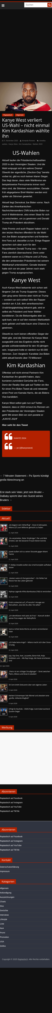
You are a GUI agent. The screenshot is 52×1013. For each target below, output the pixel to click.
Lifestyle (3, 919)
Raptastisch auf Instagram (11, 802)
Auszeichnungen (7, 897)
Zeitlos (3, 946)
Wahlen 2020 (37, 144)
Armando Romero (28, 141)
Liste (2, 924)
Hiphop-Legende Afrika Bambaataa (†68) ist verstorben (30, 591)
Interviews (4, 915)
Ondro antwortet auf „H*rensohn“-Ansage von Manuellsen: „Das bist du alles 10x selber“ (27, 603)
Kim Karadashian (25, 144)
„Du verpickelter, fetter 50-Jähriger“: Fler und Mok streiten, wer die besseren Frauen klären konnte (28, 539)
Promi (2, 933)
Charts (3, 901)
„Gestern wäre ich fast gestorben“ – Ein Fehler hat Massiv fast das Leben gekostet (28, 579)
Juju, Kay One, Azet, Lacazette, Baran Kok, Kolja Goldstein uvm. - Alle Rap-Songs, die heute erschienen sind (29, 658)
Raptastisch (7, 115)
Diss (2, 906)
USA (2, 941)
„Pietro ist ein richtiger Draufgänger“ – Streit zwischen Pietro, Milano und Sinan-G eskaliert (29, 672)
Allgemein (20, 115)
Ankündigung (5, 893)
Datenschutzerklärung (9, 867)
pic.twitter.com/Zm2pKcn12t (26, 441)
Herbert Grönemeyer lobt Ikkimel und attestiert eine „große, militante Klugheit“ (29, 696)
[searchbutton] (49, 5)
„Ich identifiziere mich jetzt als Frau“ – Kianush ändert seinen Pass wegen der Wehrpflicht (29, 617)
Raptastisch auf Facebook (11, 798)
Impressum (5, 871)
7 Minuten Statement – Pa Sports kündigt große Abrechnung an (24, 477)
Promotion (4, 937)
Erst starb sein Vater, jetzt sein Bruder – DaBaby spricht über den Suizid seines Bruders (22, 496)
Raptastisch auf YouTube (10, 807)
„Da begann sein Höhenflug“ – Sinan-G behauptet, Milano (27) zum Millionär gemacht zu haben (28, 526)
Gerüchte (4, 910)
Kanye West (13, 144)
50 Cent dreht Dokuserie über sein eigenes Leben (28, 685)
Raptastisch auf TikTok (9, 811)
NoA (2, 928)
